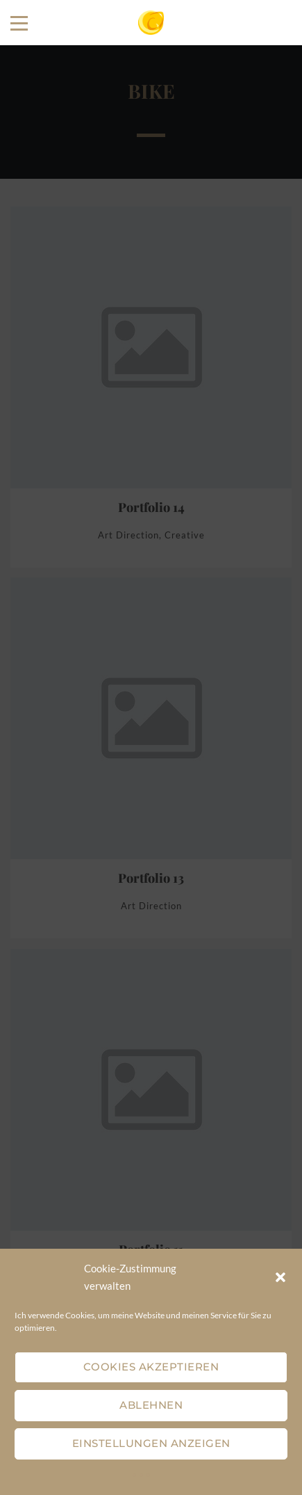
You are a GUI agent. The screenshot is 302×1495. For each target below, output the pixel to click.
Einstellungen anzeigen (151, 1443)
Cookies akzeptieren (151, 1366)
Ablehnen (151, 1405)
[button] (280, 1277)
